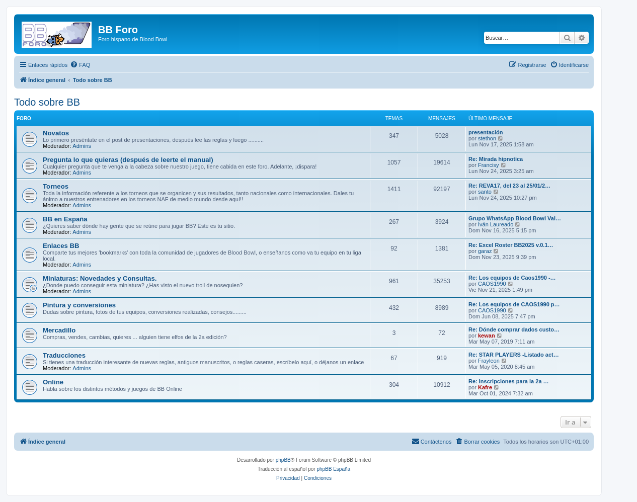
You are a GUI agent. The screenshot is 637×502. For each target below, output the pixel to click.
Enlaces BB (61, 245)
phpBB (283, 460)
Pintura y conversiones (79, 305)
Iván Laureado (495, 224)
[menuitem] (80, 65)
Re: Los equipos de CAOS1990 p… (514, 304)
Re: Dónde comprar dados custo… (514, 329)
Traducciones (64, 355)
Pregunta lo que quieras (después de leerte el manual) (128, 159)
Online (53, 382)
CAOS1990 (492, 284)
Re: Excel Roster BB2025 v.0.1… (510, 245)
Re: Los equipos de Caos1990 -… (512, 278)
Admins (81, 146)
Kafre (485, 387)
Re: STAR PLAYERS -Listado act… (513, 355)
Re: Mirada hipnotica (495, 159)
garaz (485, 251)
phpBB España (333, 469)
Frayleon (489, 361)
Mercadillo (59, 330)
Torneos (55, 186)
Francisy (488, 165)
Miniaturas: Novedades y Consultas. (99, 278)
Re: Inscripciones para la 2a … (508, 381)
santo (485, 192)
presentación (485, 132)
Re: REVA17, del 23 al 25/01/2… (509, 186)
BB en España (65, 219)
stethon (487, 138)
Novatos (56, 133)
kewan (486, 335)
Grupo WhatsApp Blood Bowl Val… (514, 218)
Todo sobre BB (47, 102)
